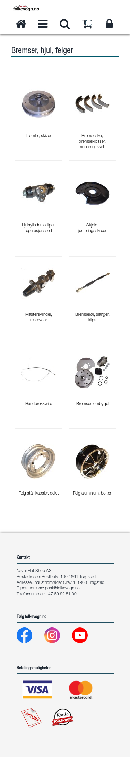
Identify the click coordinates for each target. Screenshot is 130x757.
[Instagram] (57, 637)
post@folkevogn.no (62, 588)
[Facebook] (30, 637)
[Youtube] (85, 637)
